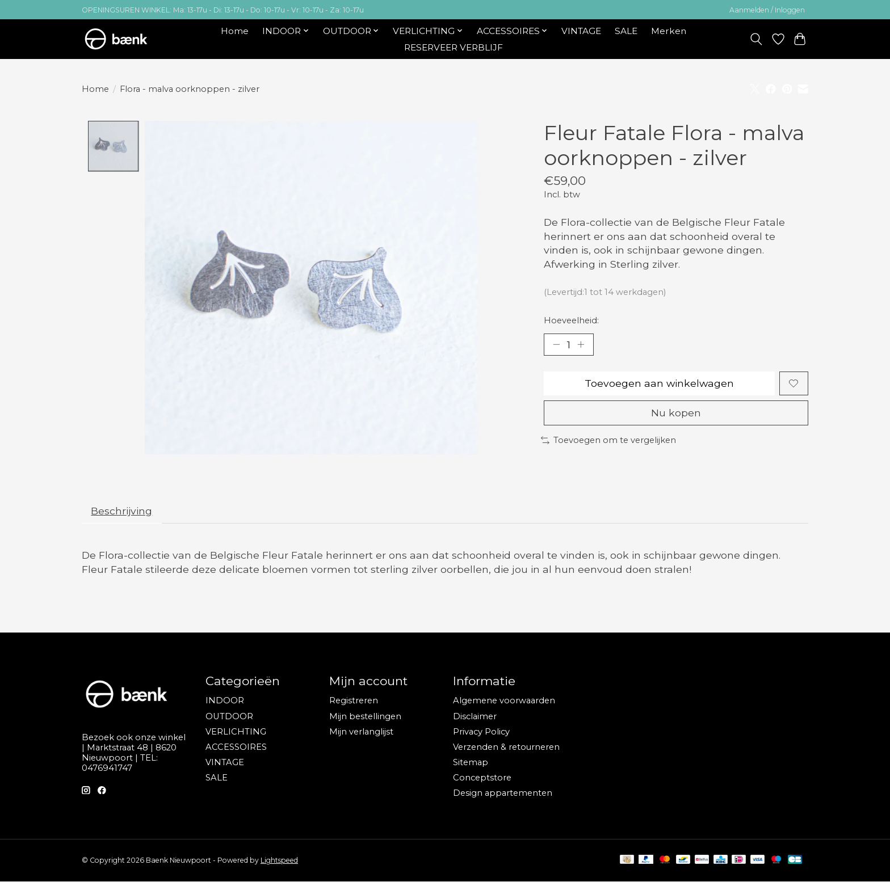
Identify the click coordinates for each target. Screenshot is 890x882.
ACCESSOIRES (236, 747)
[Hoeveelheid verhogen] (581, 344)
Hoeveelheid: (571, 320)
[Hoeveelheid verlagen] (556, 344)
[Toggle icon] (756, 39)
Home (235, 31)
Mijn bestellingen (365, 717)
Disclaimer (475, 717)
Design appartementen (502, 793)
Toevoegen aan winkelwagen (659, 384)
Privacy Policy (481, 732)
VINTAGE (581, 31)
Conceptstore (482, 778)
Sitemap (470, 763)
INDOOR (224, 701)
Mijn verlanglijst (361, 732)
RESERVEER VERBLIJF (453, 47)
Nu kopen (676, 413)
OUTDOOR (229, 717)
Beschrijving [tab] (122, 511)
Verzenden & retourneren (506, 747)
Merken (668, 31)
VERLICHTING (235, 732)
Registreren (353, 701)
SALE (626, 31)
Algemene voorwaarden (504, 701)
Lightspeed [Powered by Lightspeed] (279, 860)
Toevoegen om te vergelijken (608, 441)
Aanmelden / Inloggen (767, 10)
